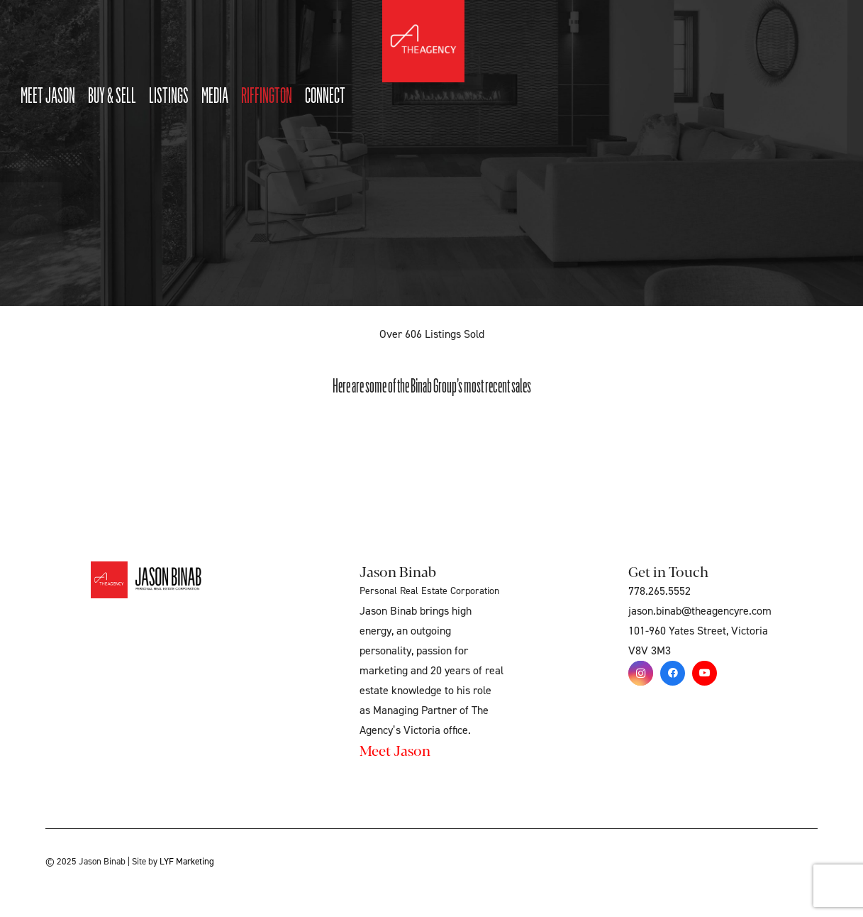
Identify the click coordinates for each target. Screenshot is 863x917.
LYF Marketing (187, 861)
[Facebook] (672, 673)
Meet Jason (395, 750)
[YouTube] (704, 673)
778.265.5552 (659, 591)
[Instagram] (640, 673)
